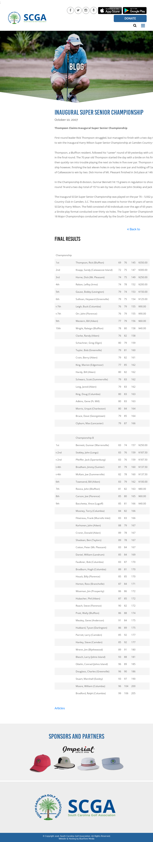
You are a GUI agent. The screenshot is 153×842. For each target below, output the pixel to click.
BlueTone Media (86, 839)
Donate (130, 18)
